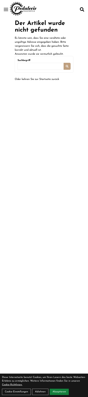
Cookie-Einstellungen (16, 392)
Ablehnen (40, 392)
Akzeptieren (59, 392)
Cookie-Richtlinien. (12, 385)
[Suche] (82, 9)
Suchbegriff (24, 60)
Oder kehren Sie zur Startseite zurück (37, 79)
